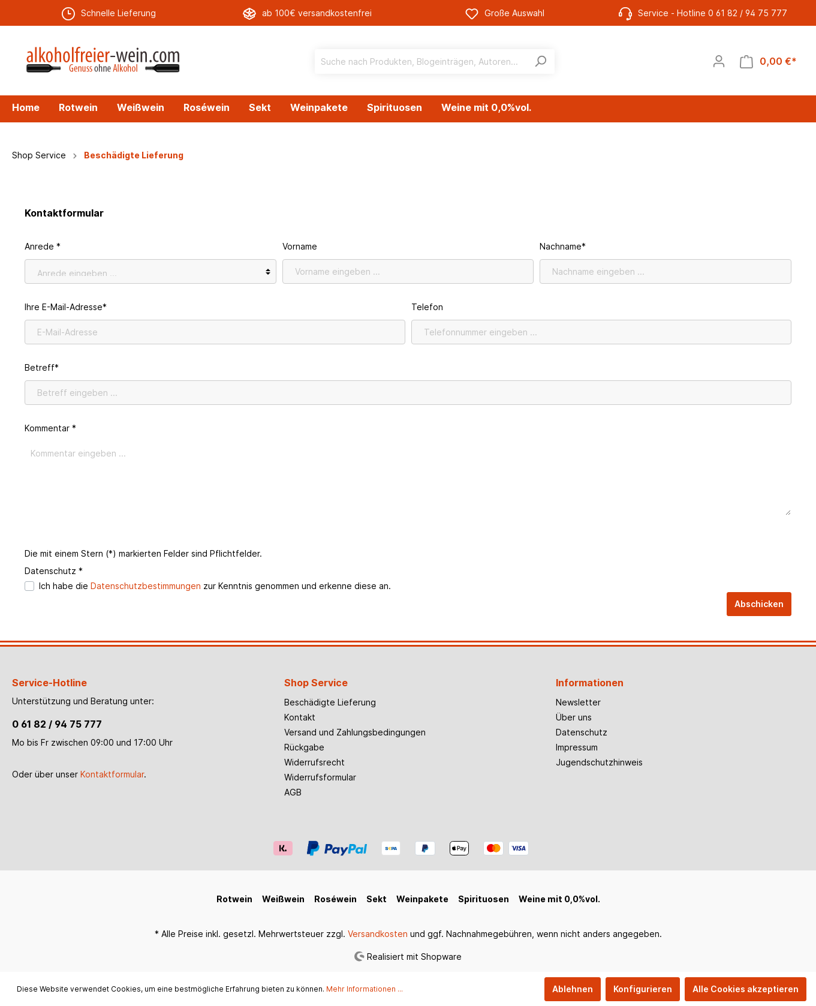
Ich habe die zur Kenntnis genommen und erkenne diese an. (215, 586)
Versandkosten (378, 934)
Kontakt (299, 717)
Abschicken (759, 604)
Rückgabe (304, 747)
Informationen (590, 683)
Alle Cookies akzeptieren (745, 989)
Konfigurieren (642, 989)
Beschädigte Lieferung (330, 702)
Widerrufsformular (320, 777)
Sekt (376, 899)
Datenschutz (581, 732)
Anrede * (43, 246)
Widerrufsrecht (314, 762)
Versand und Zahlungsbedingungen (355, 732)
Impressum (577, 747)
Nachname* (563, 246)
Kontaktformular (112, 774)
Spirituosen (483, 899)
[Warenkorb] (768, 61)
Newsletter (578, 702)
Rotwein (234, 899)
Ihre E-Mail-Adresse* (66, 307)
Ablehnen (572, 989)
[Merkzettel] (691, 61)
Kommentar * (50, 428)
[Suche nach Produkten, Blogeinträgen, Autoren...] (421, 61)
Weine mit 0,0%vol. (559, 899)
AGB (293, 792)
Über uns (574, 717)
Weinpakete (422, 899)
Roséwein (335, 899)
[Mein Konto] (719, 61)
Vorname (299, 246)
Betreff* (42, 367)
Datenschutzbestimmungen (146, 586)
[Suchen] (540, 61)
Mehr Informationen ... (364, 988)
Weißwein (283, 899)
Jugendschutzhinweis (599, 762)
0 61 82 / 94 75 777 (57, 724)
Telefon (427, 307)
